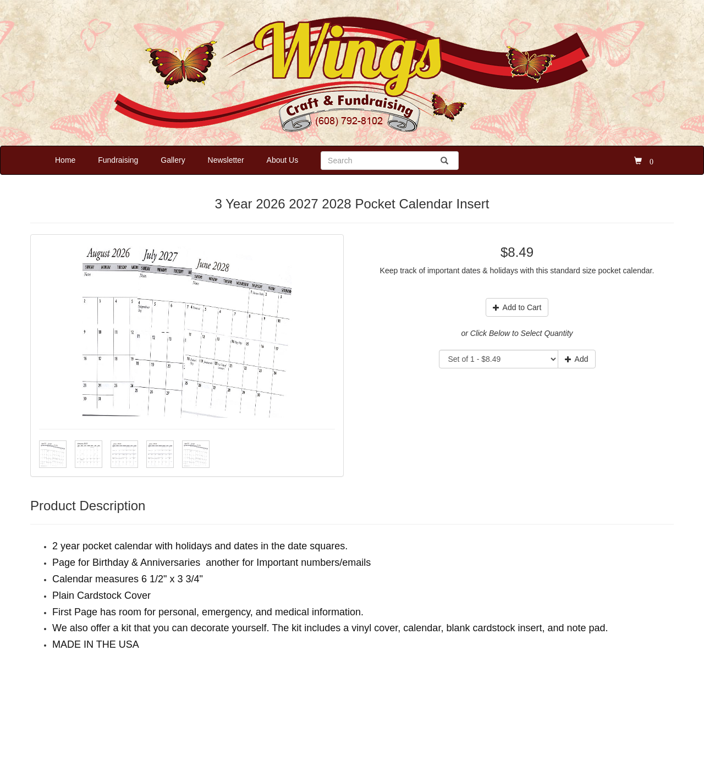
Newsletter (226, 160)
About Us (283, 160)
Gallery (173, 160)
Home (65, 160)
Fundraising (118, 160)
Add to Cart (517, 307)
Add (576, 359)
